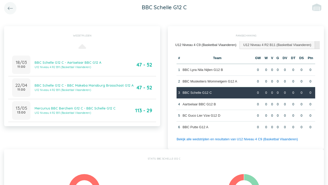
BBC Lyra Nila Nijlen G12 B (202, 70)
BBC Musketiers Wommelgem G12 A (209, 81)
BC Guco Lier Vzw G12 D (201, 115)
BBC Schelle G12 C (197, 93)
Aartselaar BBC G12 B (199, 104)
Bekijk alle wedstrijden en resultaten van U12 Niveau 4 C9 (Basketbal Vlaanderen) (237, 139)
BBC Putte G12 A (195, 127)
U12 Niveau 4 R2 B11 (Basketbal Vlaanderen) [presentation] (277, 45)
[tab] (206, 45)
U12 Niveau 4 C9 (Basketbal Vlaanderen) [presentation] (205, 45)
